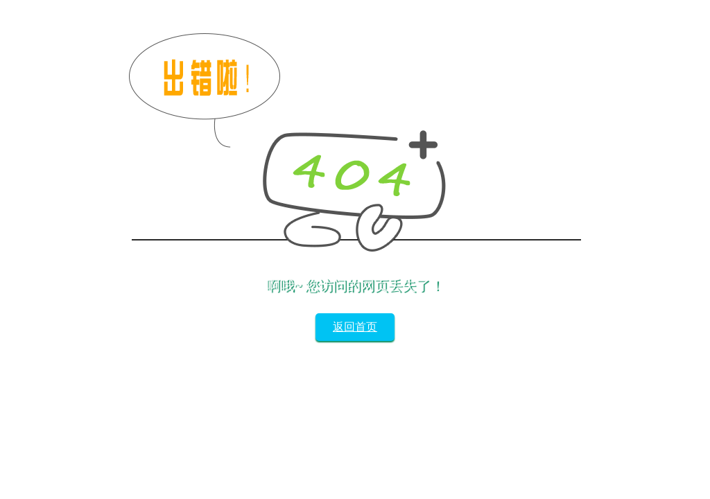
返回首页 (355, 327)
